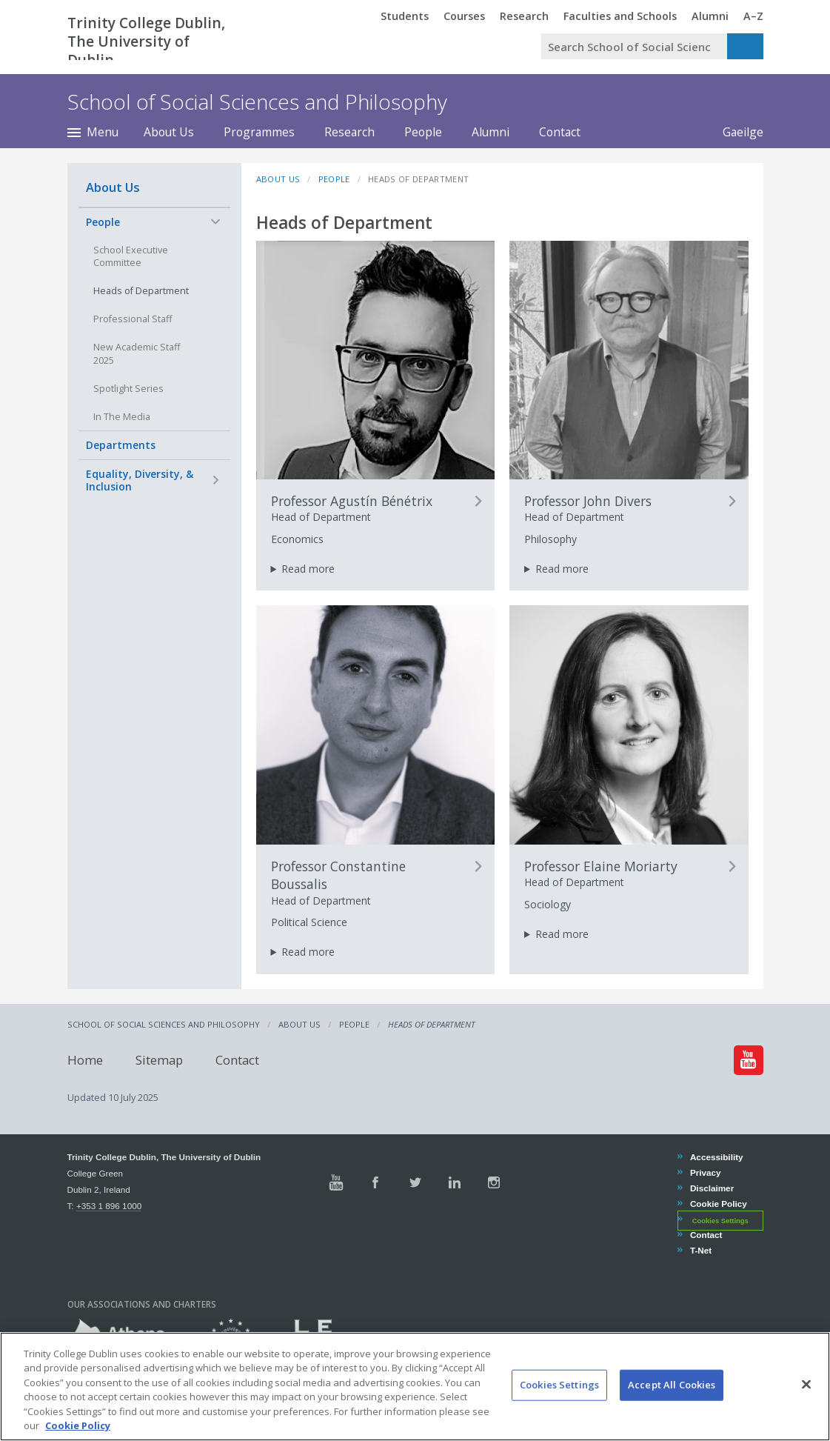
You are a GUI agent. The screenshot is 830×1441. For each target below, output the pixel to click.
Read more (308, 569)
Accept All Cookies (671, 1400)
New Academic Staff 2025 (136, 354)
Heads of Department (141, 290)
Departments (120, 445)
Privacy (705, 1172)
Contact (559, 132)
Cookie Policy (718, 1203)
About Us (169, 132)
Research (349, 132)
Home (85, 1059)
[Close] (806, 1400)
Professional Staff (132, 319)
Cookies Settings (720, 1220)
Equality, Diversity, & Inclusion (139, 480)
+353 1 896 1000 (108, 1206)
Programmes (259, 132)
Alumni (490, 132)
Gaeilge (735, 132)
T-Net (700, 1250)
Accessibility (716, 1157)
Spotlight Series (128, 388)
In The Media (121, 416)
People (423, 132)
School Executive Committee (130, 257)
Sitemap (159, 1059)
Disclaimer (711, 1188)
